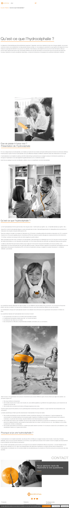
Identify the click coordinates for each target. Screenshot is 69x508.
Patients (7, 7)
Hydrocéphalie (4, 504)
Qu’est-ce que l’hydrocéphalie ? (30, 504)
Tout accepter (46, 506)
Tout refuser (55, 506)
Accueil (2, 7)
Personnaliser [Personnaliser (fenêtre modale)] (64, 506)
